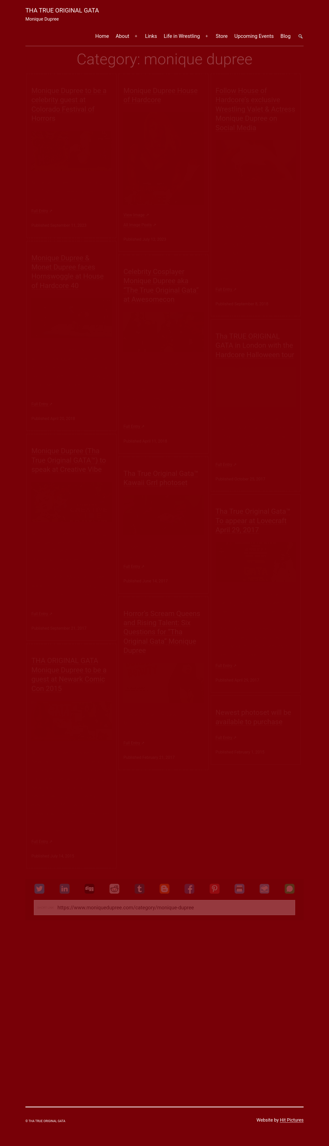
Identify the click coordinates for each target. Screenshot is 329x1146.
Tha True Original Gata (62, 10)
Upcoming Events (254, 36)
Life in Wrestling (182, 36)
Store (222, 36)
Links (151, 36)
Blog (285, 36)
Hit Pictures (292, 1120)
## (300, 36)
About (122, 36)
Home (102, 36)
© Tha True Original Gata (45, 1121)
